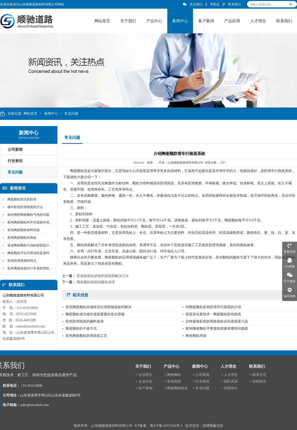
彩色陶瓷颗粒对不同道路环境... (28, 222)
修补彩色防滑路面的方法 (24, 207)
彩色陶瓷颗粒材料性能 (22, 230)
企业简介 (243, 375)
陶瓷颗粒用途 (196, 336)
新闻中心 (53, 113)
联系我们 (232, 4)
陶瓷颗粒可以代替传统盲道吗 (27, 253)
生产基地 (243, 388)
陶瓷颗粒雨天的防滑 (20, 199)
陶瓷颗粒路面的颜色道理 (96, 282)
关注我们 (192, 4)
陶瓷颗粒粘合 (274, 388)
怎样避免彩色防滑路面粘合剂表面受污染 (217, 321)
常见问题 (73, 113)
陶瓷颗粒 (271, 375)
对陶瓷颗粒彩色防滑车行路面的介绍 (213, 307)
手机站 (212, 4)
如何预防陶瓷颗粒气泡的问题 (27, 214)
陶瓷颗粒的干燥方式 (81, 328)
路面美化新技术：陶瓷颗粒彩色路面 (213, 314)
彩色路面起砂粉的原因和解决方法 (103, 276)
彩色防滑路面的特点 (20, 260)
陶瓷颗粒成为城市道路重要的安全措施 (95, 314)
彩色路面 (271, 381)
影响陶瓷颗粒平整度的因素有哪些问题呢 (217, 328)
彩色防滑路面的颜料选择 (85, 321)
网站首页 (32, 113)
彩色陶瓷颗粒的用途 (20, 237)
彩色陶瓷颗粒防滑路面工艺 (86, 336)
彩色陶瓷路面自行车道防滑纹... (28, 268)
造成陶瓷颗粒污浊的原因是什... (28, 245)
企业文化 (243, 381)
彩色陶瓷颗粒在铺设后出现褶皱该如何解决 (98, 307)
